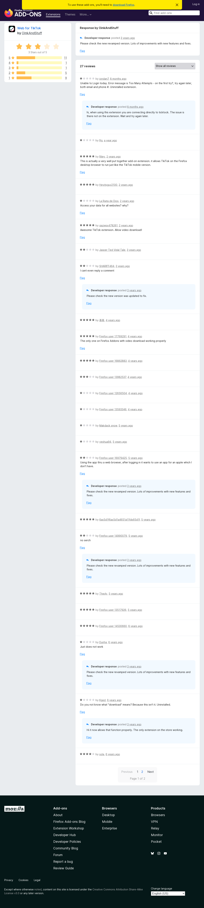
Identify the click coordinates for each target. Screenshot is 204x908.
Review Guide (63, 868)
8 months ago (118, 78)
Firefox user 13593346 (112, 409)
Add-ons (60, 808)
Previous (127, 772)
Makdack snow (108, 425)
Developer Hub (64, 835)
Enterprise (109, 828)
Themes (70, 14)
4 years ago (113, 320)
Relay (155, 828)
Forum (58, 855)
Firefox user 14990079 (113, 535)
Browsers (158, 815)
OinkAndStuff (32, 33)
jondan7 (104, 78)
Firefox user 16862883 (113, 360)
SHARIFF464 (106, 266)
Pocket (156, 841)
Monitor (157, 835)
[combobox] (174, 12)
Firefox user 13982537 (112, 376)
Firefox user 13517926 (112, 609)
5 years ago (126, 425)
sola (101, 754)
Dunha (103, 642)
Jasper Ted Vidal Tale (112, 249)
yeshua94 (105, 441)
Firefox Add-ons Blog (69, 821)
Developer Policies (67, 841)
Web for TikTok (29, 28)
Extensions (53, 14)
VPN (154, 821)
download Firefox (123, 4)
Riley (102, 156)
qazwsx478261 (108, 225)
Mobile (107, 821)
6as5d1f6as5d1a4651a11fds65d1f (119, 519)
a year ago (110, 140)
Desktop (108, 815)
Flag (82, 50)
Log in (196, 4)
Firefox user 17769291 (112, 336)
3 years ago (128, 37)
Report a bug (63, 861)
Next (150, 772)
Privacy (8, 880)
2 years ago (113, 156)
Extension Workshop (68, 828)
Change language (161, 888)
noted (38, 889)
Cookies (23, 880)
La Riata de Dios (109, 200)
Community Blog (65, 848)
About (58, 815)
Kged (102, 700)
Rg (101, 140)
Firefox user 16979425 (113, 457)
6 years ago (135, 626)
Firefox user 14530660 (113, 626)
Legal (37, 880)
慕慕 (101, 320)
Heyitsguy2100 (108, 184)
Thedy (103, 593)
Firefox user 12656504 (113, 393)
